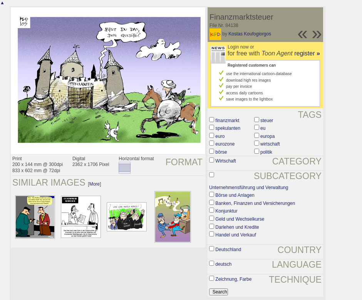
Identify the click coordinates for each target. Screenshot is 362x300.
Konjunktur (226, 211)
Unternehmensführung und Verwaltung (248, 187)
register (307, 53)
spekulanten (227, 128)
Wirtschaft (225, 161)
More (94, 184)
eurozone (225, 144)
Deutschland (228, 249)
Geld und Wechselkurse (239, 219)
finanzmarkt (227, 120)
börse (221, 152)
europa (267, 136)
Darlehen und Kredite (237, 227)
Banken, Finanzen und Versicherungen (255, 203)
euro (220, 136)
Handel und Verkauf (235, 235)
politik (266, 152)
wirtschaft (270, 144)
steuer (266, 120)
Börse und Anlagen (234, 195)
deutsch (223, 264)
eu (262, 128)
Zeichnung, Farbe (233, 279)
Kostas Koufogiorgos (249, 34)
